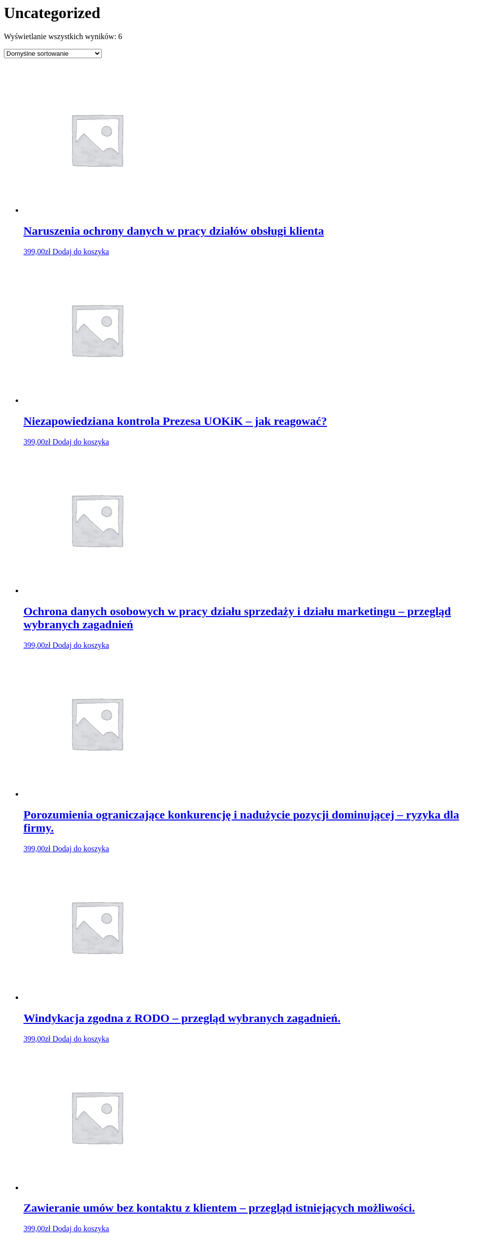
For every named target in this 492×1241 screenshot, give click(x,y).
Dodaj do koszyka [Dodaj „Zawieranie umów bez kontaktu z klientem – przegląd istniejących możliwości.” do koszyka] (81, 1228)
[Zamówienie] (53, 53)
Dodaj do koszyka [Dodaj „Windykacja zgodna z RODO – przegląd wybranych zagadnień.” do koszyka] (81, 1039)
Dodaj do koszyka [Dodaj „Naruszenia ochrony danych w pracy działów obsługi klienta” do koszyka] (81, 251)
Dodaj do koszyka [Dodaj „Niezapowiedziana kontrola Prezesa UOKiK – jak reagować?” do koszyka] (81, 442)
